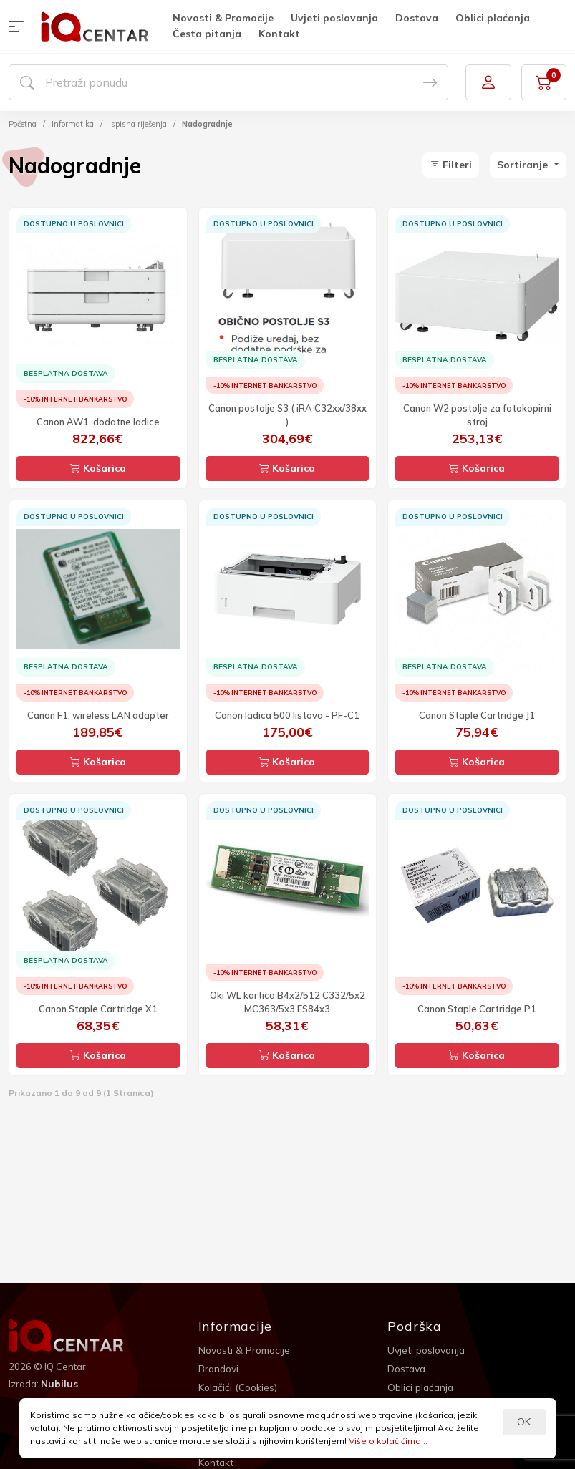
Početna (23, 124)
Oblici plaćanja (492, 17)
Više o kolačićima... (388, 1440)
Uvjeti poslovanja (334, 17)
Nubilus (60, 1383)
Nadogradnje (207, 124)
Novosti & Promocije (223, 17)
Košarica (98, 468)
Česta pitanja (207, 33)
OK (524, 1421)
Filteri (451, 164)
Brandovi (219, 1368)
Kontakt (279, 33)
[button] (19, 26)
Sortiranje (524, 164)
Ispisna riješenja (138, 124)
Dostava (416, 17)
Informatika (73, 124)
